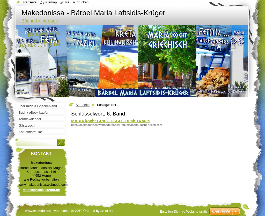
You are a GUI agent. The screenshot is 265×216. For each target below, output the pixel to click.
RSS (67, 2)
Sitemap (51, 2)
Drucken (83, 2)
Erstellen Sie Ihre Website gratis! (184, 211)
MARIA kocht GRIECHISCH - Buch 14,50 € (110, 121)
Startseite (83, 105)
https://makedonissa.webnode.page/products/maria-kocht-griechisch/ (116, 124)
